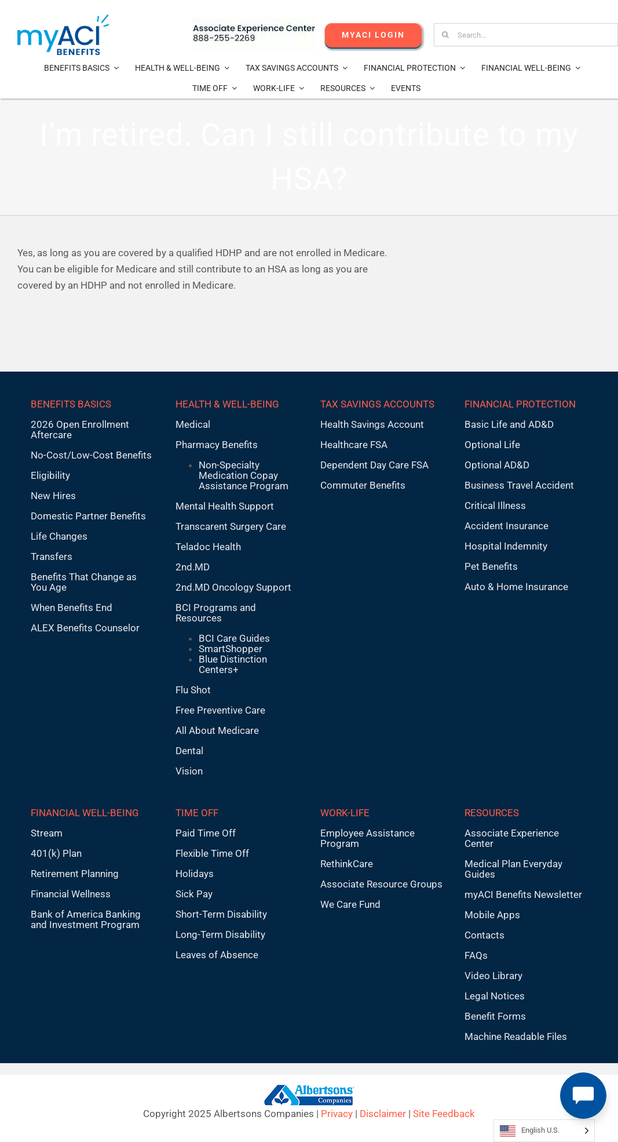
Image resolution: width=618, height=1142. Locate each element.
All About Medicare (217, 730)
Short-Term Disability (221, 914)
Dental (189, 751)
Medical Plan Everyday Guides (513, 869)
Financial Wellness (71, 894)
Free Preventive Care (220, 710)
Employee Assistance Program (367, 838)
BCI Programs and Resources (215, 613)
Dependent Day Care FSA (374, 465)
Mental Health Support (224, 506)
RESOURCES (492, 813)
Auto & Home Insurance (516, 586)
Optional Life (492, 444)
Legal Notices (495, 996)
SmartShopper (230, 648)
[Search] (445, 34)
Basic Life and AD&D (509, 424)
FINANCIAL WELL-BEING (85, 813)
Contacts (484, 935)
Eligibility (50, 475)
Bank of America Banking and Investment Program (86, 919)
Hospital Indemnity (506, 546)
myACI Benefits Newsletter (523, 894)
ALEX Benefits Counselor (85, 628)
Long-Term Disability (220, 934)
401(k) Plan (56, 853)
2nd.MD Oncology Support (233, 587)
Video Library (493, 975)
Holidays (194, 873)
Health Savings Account (372, 424)
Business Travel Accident (519, 485)
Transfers (51, 556)
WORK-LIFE (345, 813)
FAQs (476, 955)
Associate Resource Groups (381, 884)
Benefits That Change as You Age (84, 582)
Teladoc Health (208, 546)
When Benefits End (71, 607)
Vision (189, 771)
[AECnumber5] (254, 22)
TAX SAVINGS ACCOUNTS (377, 404)
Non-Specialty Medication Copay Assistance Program (243, 475)
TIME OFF (196, 813)
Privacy (337, 1113)
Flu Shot (193, 690)
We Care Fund (350, 904)
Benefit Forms (495, 1016)
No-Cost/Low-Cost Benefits (91, 455)
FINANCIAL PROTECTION (520, 404)
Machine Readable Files (516, 1036)
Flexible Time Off (212, 853)
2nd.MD (192, 567)
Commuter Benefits (362, 485)
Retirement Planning (75, 873)
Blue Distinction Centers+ (233, 664)
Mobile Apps (492, 915)
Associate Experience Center (512, 838)
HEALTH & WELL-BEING (227, 404)
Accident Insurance (506, 526)
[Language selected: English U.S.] (544, 1130)
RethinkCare (346, 864)
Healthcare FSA (353, 444)
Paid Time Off (205, 833)
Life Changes (59, 536)
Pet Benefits (491, 566)
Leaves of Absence (216, 955)
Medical (192, 424)
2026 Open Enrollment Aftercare (80, 430)
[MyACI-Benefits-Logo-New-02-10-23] (63, 19)
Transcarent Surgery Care (230, 526)
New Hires (53, 495)
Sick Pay (194, 894)
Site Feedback (444, 1113)
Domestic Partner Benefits (88, 516)
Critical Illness (495, 505)
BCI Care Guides (234, 638)
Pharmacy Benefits (216, 444)
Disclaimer (383, 1113)
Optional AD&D (497, 465)
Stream (47, 833)
